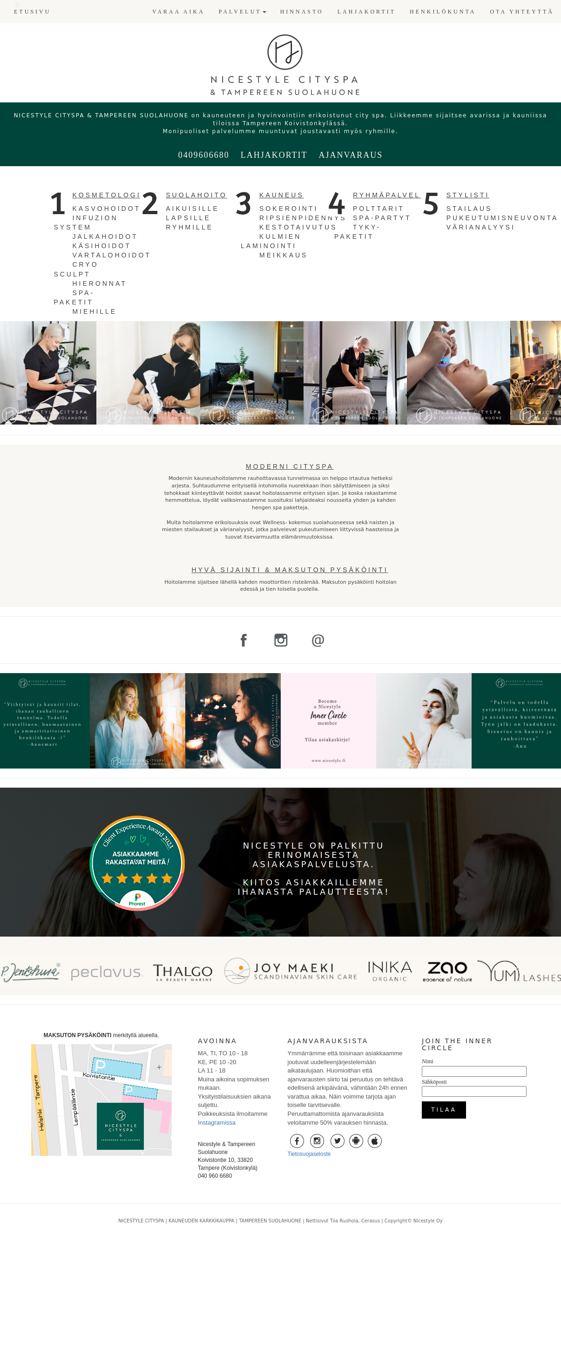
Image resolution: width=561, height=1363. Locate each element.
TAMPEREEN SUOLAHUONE (270, 1220)
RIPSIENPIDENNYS (303, 218)
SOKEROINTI (288, 208)
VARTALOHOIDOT (111, 255)
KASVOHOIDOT (106, 208)
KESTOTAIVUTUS (298, 227)
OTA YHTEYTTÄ (522, 11)
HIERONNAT (99, 283)
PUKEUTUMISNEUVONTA (502, 218)
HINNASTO (302, 11)
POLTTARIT (379, 208)
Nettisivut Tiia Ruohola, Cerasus (343, 1220)
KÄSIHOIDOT (101, 246)
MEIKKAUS (283, 255)
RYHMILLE (189, 227)
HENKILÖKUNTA (443, 11)
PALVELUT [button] (242, 11)
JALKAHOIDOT (105, 236)
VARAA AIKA (178, 11)
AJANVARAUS (350, 155)
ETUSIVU (32, 11)
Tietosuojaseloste (309, 1154)
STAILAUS (469, 208)
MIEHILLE (94, 311)
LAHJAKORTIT (367, 11)
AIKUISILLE (192, 208)
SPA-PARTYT (382, 218)
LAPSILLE (188, 218)
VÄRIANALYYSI (480, 227)
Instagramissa (217, 1122)
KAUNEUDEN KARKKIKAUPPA (201, 1220)
